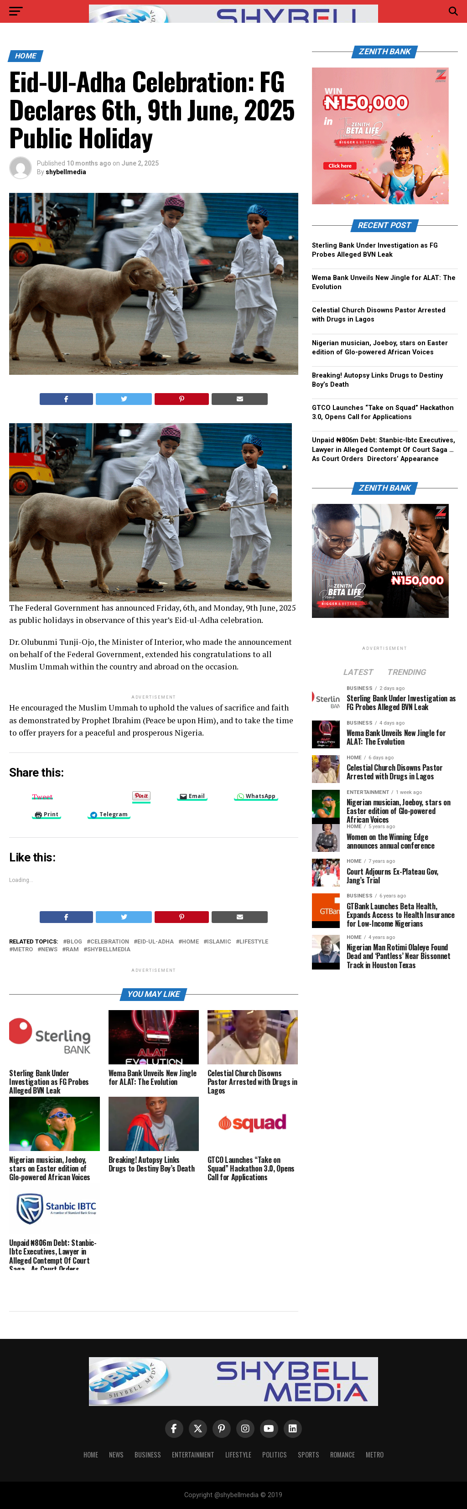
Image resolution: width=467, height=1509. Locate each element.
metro (23, 950)
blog (74, 942)
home (190, 942)
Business (148, 1454)
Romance (342, 1454)
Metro (375, 1454)
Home (90, 1454)
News (116, 1454)
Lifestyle (253, 942)
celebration (109, 942)
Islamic (219, 942)
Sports (308, 1454)
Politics (274, 1454)
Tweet (42, 795)
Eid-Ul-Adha (155, 942)
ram (72, 950)
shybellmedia (66, 172)
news (49, 950)
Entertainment (193, 1454)
